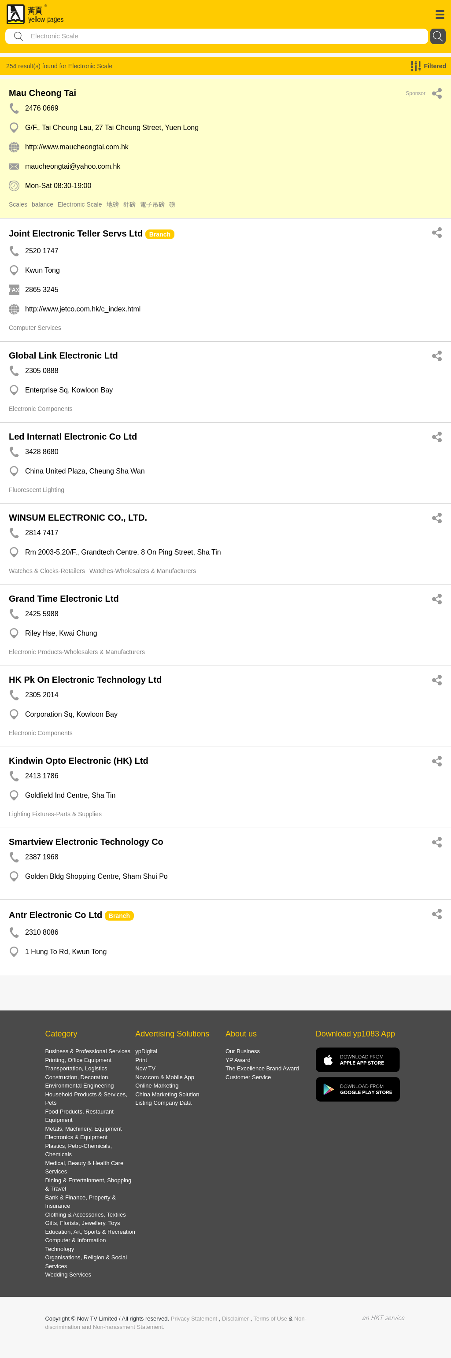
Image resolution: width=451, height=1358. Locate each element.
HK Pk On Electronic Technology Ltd (85, 680)
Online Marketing (156, 1085)
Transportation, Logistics (76, 1068)
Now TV (145, 1068)
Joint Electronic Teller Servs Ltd (76, 233)
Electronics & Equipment (76, 1137)
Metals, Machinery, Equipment (83, 1128)
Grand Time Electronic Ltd (64, 598)
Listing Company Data (163, 1102)
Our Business (243, 1051)
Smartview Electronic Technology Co (86, 842)
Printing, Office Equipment (78, 1060)
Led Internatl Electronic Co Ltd (73, 436)
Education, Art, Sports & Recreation (90, 1231)
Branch (159, 234)
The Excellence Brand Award (262, 1068)
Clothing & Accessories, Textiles (85, 1214)
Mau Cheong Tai (42, 93)
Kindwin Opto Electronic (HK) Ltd (78, 761)
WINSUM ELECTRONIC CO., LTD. (78, 517)
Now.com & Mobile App (164, 1077)
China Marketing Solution (167, 1094)
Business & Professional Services (87, 1051)
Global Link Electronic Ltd (63, 355)
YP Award (238, 1060)
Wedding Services (68, 1274)
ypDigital (146, 1051)
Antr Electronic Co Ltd (55, 915)
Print (141, 1060)
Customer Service (248, 1077)
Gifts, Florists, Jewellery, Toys (82, 1223)
